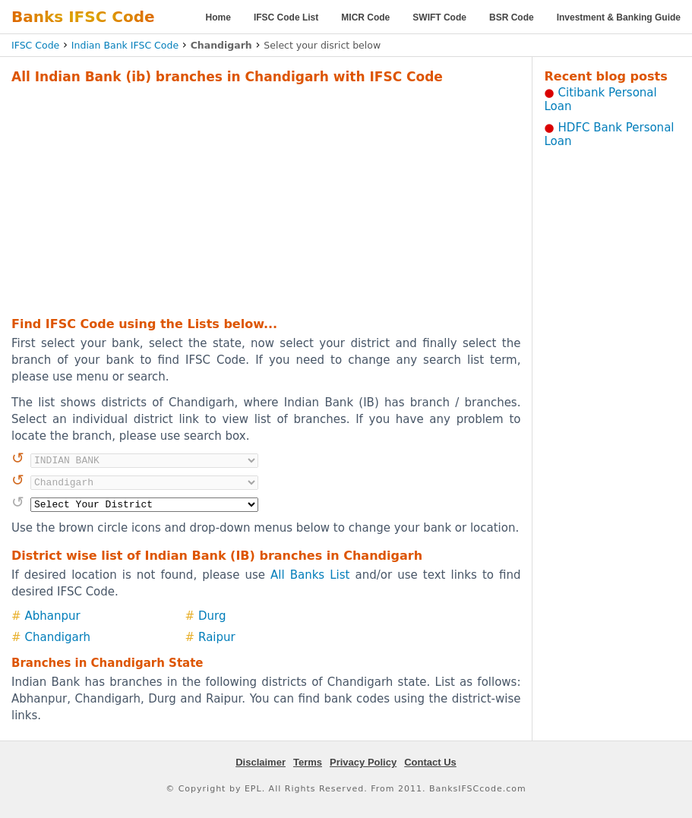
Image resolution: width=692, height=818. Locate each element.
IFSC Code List (286, 17)
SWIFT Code (439, 17)
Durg (212, 616)
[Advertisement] (242, 198)
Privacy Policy (363, 762)
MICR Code (365, 17)
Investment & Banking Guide (619, 17)
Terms (307, 762)
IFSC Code (35, 45)
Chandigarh (58, 637)
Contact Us (430, 762)
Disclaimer (260, 762)
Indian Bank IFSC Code (125, 45)
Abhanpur (53, 616)
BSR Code (511, 17)
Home (218, 17)
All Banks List (309, 575)
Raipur (216, 637)
